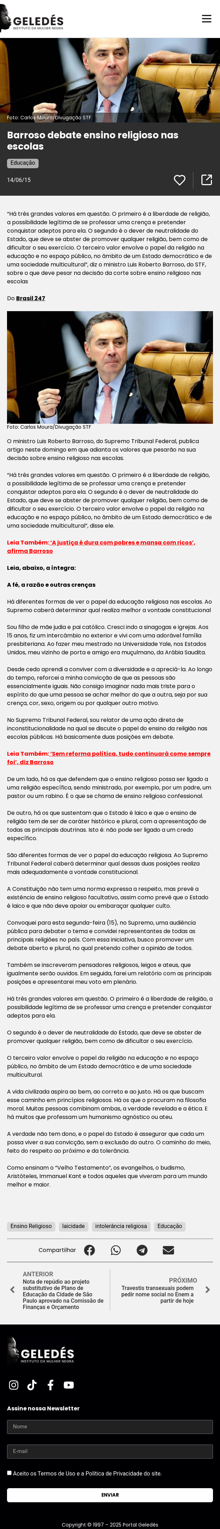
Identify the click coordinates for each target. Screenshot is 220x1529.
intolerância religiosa (121, 1226)
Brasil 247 (30, 298)
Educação (23, 162)
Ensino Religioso (31, 1226)
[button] (89, 1250)
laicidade (73, 1226)
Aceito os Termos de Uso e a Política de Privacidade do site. (87, 1473)
